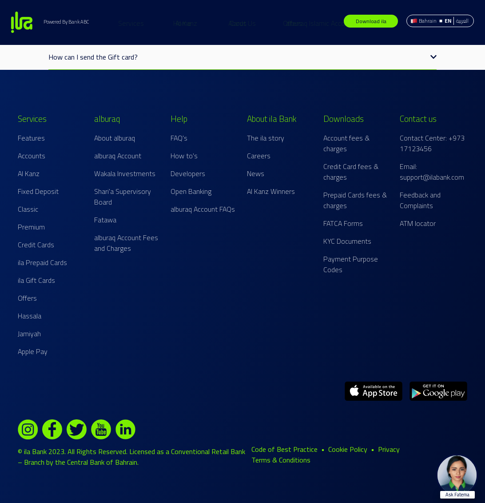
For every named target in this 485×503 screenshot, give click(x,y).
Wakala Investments (124, 173)
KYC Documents (347, 241)
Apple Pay (33, 351)
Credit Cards (36, 244)
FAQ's (179, 138)
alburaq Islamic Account (360, 23)
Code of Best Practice (284, 449)
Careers (258, 155)
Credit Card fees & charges (350, 171)
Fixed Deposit (38, 191)
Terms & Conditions (280, 460)
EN (448, 21)
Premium (31, 226)
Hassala (29, 315)
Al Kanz (226, 23)
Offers (252, 23)
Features (31, 138)
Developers (188, 173)
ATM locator (418, 223)
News (255, 173)
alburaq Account (117, 155)
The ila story (265, 138)
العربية (462, 21)
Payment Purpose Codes (350, 264)
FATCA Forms (343, 223)
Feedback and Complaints (420, 200)
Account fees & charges (346, 143)
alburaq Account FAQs (203, 209)
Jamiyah (29, 333)
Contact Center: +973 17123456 (432, 143)
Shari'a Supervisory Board (122, 196)
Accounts (31, 155)
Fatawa (105, 219)
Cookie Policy (347, 449)
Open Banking (191, 191)
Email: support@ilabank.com (432, 171)
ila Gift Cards (36, 280)
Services (170, 23)
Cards (198, 23)
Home (143, 23)
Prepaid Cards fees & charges (355, 200)
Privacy (389, 449)
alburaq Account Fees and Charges (126, 243)
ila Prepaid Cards (42, 262)
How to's (184, 155)
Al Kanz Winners (271, 191)
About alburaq (114, 138)
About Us (281, 23)
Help (310, 23)
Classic (28, 209)
